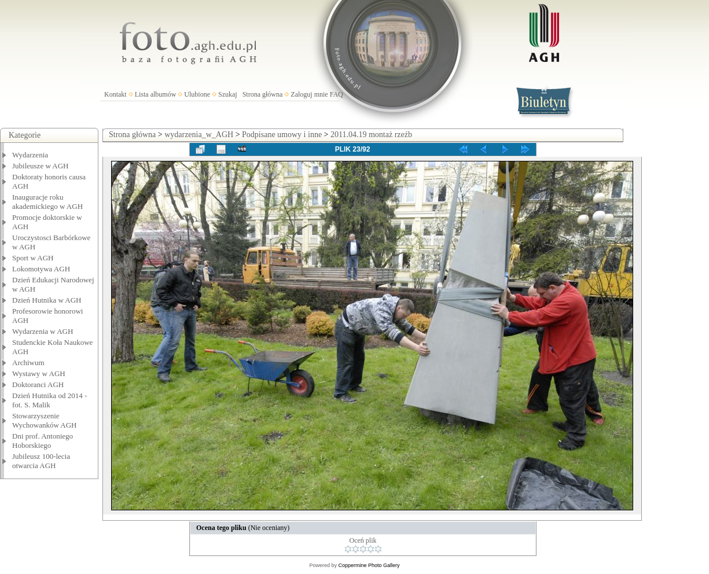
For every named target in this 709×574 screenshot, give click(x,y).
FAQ (336, 94)
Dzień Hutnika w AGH (47, 300)
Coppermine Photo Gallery (368, 565)
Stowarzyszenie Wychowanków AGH (44, 420)
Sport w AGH (33, 257)
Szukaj (227, 94)
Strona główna (263, 94)
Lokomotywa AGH (41, 268)
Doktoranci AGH (38, 384)
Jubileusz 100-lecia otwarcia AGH (41, 461)
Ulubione (197, 94)
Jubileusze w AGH (40, 165)
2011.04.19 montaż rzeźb (371, 134)
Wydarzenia (30, 154)
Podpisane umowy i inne (282, 134)
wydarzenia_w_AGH (198, 134)
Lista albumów (156, 94)
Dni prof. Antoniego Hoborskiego (42, 441)
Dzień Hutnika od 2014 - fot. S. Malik (49, 400)
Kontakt (115, 94)
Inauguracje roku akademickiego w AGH (47, 202)
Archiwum (28, 362)
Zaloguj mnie (309, 94)
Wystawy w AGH (38, 373)
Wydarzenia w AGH (42, 331)
